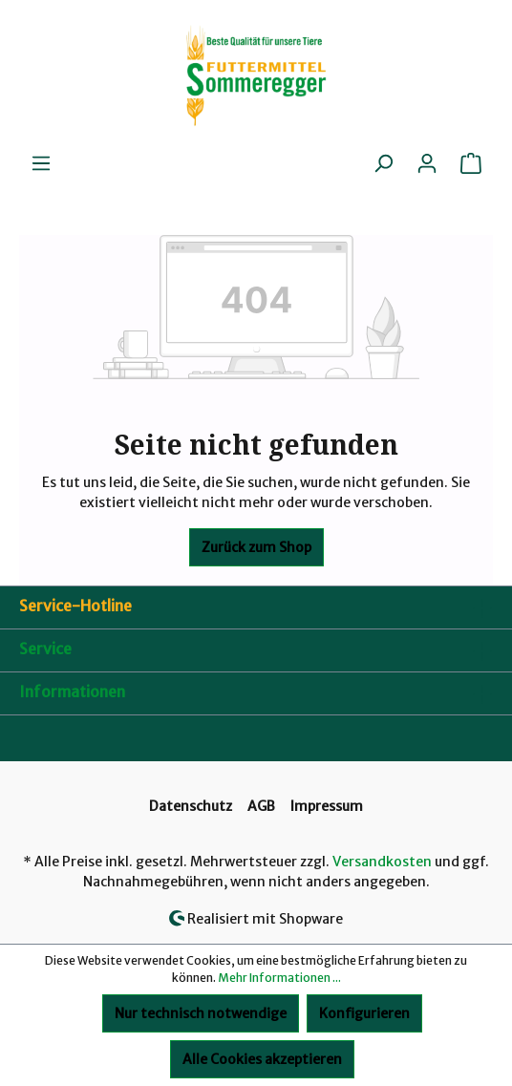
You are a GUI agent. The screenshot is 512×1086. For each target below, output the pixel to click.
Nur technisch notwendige (201, 1013)
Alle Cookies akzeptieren (262, 1059)
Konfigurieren (364, 1013)
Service (45, 648)
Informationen (72, 691)
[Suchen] (383, 163)
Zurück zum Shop (256, 547)
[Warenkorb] (471, 163)
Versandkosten (382, 861)
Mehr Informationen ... (279, 977)
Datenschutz (190, 806)
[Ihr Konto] (427, 163)
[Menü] (41, 163)
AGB (261, 806)
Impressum (326, 806)
